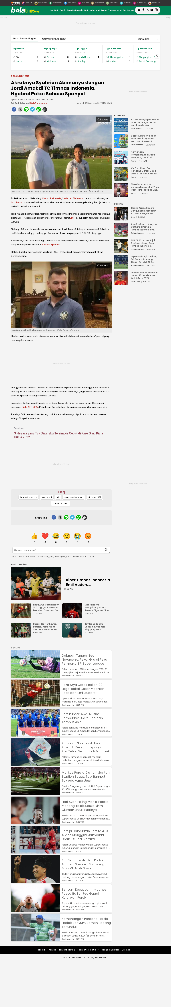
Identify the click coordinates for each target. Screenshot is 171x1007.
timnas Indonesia (51, 198)
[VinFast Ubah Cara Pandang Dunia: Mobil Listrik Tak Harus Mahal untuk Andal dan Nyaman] (121, 179)
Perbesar (103, 119)
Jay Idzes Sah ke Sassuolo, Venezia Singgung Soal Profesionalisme (95, 627)
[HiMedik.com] (125, 3)
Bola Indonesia (75, 10)
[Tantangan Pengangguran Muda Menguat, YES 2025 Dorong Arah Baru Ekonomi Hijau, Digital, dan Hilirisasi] (121, 163)
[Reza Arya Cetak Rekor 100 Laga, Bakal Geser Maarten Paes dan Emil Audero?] (21, 617)
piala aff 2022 (94, 497)
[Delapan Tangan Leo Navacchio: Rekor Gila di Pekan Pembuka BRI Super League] (35, 677)
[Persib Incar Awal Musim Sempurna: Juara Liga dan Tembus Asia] (35, 735)
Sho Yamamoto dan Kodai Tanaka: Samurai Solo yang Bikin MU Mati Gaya (83, 864)
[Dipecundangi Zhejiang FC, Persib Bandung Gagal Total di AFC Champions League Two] (121, 267)
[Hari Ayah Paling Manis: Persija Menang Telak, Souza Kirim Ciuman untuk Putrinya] (35, 823)
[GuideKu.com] (111, 3)
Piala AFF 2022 (30, 406)
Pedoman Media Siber (87, 949)
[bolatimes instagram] (156, 10)
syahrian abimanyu (73, 497)
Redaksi (42, 949)
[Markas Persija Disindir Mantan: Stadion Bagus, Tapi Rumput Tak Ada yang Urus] (35, 794)
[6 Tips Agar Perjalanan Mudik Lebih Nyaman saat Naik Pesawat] (121, 147)
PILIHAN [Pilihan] (118, 204)
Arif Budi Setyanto (20, 103)
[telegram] (32, 110)
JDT (72, 217)
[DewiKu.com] (83, 3)
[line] (26, 110)
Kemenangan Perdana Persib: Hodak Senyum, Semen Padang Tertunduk (86, 923)
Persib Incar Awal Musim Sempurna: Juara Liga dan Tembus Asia (82, 718)
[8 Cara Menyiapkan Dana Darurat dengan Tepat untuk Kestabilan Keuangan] (121, 131)
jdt (58, 497)
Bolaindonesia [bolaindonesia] (20, 76)
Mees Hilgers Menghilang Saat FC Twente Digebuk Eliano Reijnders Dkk (97, 607)
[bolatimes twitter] (147, 10)
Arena (104, 10)
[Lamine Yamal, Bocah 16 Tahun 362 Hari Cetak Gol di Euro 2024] (121, 284)
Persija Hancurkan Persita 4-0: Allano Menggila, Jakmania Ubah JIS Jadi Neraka (85, 835)
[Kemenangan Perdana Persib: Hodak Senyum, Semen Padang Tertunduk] (35, 940)
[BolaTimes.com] (55, 3)
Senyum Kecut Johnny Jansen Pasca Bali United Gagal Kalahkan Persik (85, 894)
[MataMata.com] (40, 3)
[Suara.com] (27, 3)
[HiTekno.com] (69, 3)
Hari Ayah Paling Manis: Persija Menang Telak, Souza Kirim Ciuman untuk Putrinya (85, 806)
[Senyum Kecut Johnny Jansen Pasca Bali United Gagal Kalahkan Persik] (35, 911)
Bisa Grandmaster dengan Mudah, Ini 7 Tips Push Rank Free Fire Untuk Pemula (145, 187)
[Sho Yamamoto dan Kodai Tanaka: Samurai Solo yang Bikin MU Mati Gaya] (35, 881)
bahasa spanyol (60, 503)
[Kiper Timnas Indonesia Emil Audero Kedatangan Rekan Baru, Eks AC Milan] (36, 583)
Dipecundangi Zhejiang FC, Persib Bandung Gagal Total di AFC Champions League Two (144, 259)
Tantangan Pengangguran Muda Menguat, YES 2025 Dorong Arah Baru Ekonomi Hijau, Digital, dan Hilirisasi (143, 155)
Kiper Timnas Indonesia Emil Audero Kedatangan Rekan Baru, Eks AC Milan (88, 586)
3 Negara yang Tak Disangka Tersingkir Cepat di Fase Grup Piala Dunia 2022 (58, 435)
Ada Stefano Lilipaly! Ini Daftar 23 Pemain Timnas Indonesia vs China (144, 227)
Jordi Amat (17, 202)
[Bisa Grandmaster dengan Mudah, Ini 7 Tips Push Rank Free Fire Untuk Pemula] (121, 195)
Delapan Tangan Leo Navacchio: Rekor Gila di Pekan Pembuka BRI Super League (85, 660)
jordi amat (47, 497)
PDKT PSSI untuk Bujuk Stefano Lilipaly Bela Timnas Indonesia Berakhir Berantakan (143, 243)
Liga (51, 10)
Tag (61, 491)
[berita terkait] (19, 564)
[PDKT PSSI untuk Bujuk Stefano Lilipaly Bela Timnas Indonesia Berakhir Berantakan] (121, 251)
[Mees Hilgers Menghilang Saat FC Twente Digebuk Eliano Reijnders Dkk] (73, 617)
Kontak (52, 949)
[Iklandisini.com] (139, 3)
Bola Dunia (60, 10)
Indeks (130, 10)
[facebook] (14, 110)
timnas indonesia (28, 497)
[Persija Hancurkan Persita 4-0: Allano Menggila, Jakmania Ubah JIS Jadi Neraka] (35, 852)
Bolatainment (92, 10)
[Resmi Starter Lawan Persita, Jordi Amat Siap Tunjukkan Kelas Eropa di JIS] (21, 636)
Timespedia (115, 10)
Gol (124, 10)
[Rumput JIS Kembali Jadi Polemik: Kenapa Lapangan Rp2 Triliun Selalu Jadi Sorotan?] (35, 764)
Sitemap (126, 949)
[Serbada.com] (154, 3)
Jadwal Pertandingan (53, 38)
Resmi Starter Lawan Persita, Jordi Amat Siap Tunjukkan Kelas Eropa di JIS (45, 627)
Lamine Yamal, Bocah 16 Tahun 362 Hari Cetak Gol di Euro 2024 (144, 275)
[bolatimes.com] (25, 11)
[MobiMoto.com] (97, 3)
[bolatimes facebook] (143, 10)
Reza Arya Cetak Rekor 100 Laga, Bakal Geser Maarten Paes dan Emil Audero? (46, 607)
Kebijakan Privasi (110, 949)
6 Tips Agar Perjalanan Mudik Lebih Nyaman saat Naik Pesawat (143, 138)
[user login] (139, 11)
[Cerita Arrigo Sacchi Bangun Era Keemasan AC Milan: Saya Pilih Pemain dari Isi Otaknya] (121, 219)
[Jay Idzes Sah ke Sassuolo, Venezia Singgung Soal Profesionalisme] (73, 636)
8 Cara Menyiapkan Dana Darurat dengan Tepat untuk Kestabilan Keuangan (145, 122)
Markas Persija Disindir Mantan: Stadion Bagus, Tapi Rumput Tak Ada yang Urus (86, 777)
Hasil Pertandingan (24, 38)
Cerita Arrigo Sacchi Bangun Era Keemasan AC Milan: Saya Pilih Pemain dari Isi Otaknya (144, 211)
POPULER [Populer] (119, 115)
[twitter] (20, 110)
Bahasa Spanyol (51, 244)
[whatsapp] (39, 110)
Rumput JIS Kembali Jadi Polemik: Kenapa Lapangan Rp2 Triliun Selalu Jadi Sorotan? (86, 747)
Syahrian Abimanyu (73, 198)
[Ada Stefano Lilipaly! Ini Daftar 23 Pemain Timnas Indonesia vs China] (121, 235)
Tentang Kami (66, 949)
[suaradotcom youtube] (152, 10)
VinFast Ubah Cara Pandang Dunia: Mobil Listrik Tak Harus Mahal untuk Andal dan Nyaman (145, 171)
